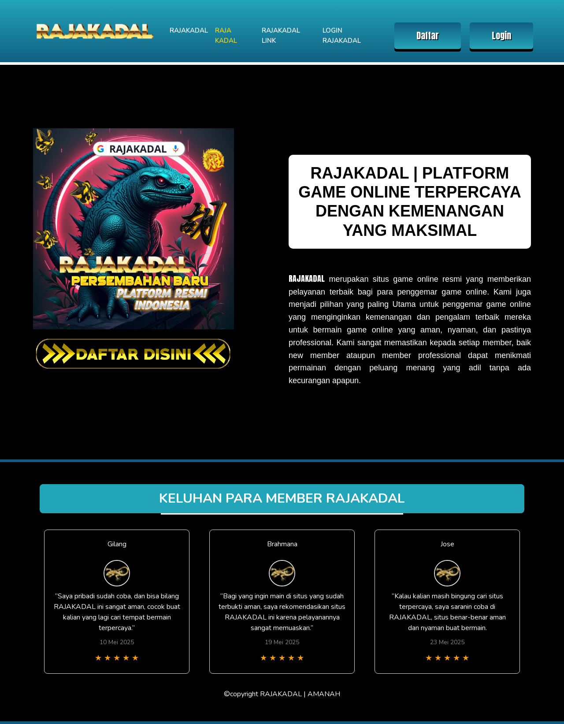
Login (501, 35)
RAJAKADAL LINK (281, 35)
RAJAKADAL (189, 30)
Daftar (427, 35)
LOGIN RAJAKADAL (342, 35)
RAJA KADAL (226, 35)
